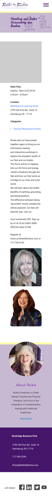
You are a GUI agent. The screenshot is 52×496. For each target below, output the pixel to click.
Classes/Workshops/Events (27, 129)
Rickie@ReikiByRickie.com (25, 465)
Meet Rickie (26, 418)
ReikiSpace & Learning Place (24, 106)
